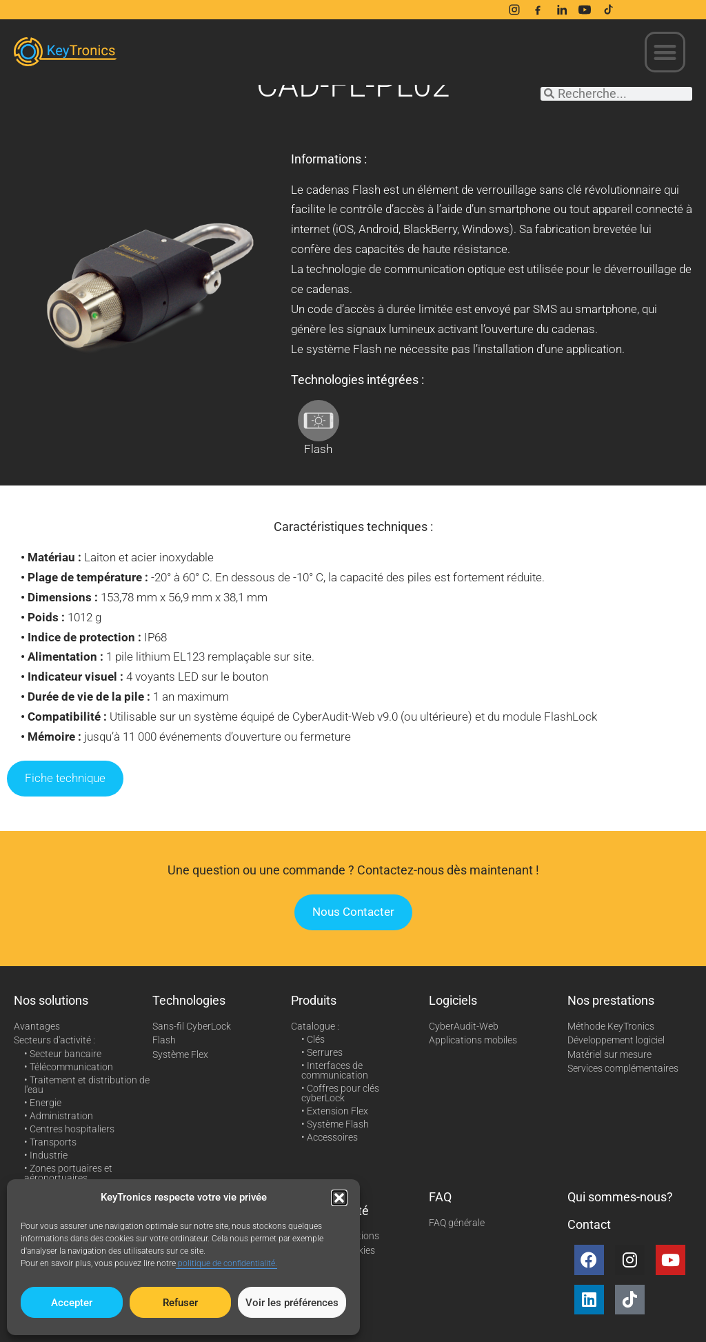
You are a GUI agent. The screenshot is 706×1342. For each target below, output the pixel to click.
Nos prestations (610, 1000)
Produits (313, 1000)
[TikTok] (608, 9)
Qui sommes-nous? (620, 1197)
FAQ (440, 1197)
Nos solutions (51, 1000)
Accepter (71, 1302)
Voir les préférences (292, 1302)
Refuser (180, 1302)
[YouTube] (584, 9)
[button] (339, 1198)
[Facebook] (538, 9)
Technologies (188, 1000)
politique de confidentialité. (226, 1263)
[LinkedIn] (561, 9)
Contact (589, 1224)
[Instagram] (514, 9)
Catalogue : (315, 1026)
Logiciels (453, 1000)
